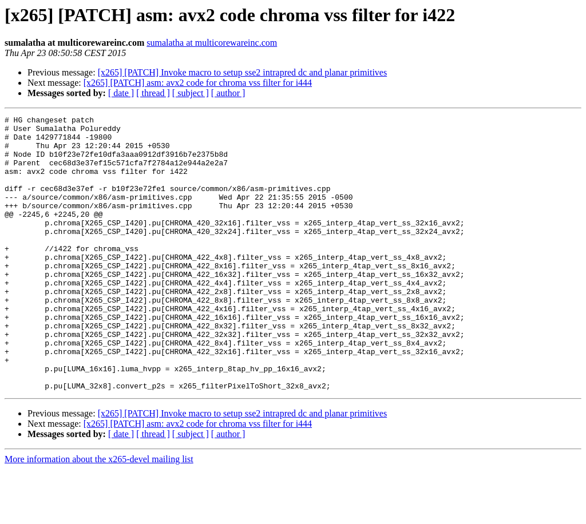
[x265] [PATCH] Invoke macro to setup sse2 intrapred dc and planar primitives (242, 72)
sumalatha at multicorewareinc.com (211, 42)
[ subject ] (190, 93)
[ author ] (228, 93)
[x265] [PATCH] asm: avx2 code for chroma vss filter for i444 (198, 83)
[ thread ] (153, 93)
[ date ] (121, 93)
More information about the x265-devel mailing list (99, 514)
